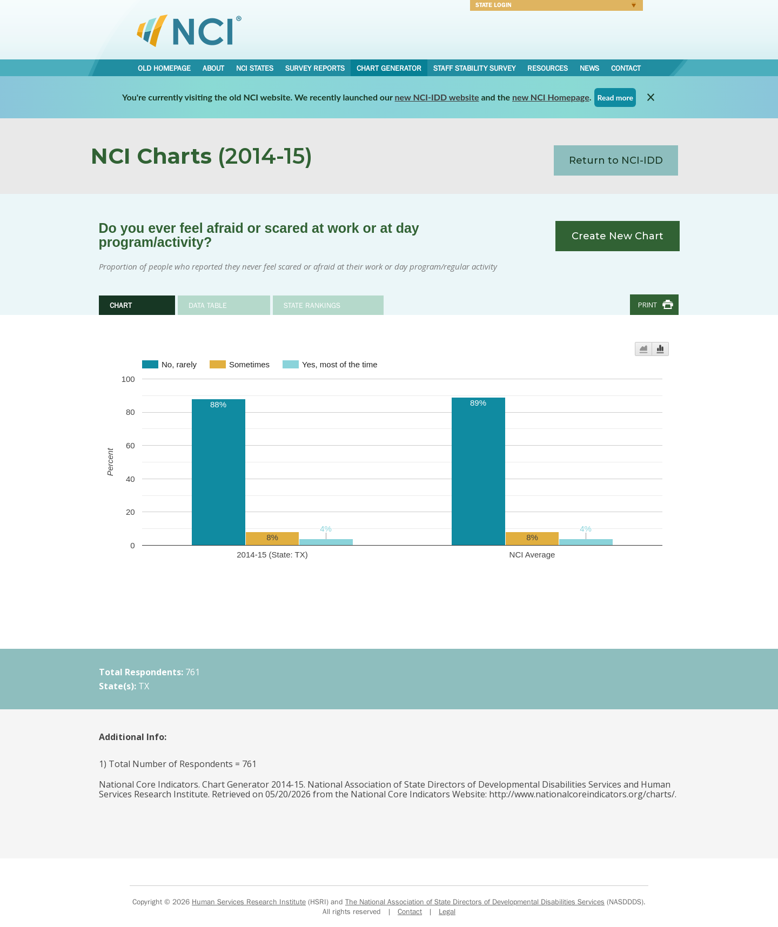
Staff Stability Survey (474, 68)
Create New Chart (617, 236)
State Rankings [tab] (312, 305)
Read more (615, 97)
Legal (447, 911)
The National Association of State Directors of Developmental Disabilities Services (475, 901)
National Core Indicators (189, 30)
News (589, 68)
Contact (626, 68)
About (213, 68)
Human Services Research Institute (249, 901)
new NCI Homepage (550, 97)
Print (647, 305)
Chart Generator (389, 68)
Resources (547, 68)
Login (553, 6)
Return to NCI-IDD (616, 160)
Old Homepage (164, 68)
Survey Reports (315, 68)
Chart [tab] (121, 305)
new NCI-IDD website (437, 97)
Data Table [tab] (208, 305)
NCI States (254, 68)
